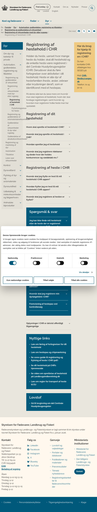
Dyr (47, 21)
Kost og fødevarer (11, 21)
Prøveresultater (59, 466)
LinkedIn (34, 445)
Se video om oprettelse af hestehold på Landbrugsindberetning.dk (49, 375)
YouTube (34, 465)
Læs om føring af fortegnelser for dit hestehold (49, 346)
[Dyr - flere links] (50, 20)
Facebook (35, 449)
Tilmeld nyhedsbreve (58, 472)
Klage (83, 502)
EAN (4, 466)
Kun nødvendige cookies (18, 280)
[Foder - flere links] (38, 20)
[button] (19, 54)
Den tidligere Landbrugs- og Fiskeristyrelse (83, 462)
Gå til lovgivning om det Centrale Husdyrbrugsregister (47, 404)
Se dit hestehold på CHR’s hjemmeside (43, 367)
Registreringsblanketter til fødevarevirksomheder (61, 482)
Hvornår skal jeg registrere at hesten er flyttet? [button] (45, 198)
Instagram (35, 453)
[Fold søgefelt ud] (92, 8)
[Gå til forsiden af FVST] (16, 8)
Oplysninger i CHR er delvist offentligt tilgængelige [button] (44, 324)
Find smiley (40, 7)
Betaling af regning (11, 469)
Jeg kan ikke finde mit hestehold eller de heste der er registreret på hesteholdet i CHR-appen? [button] (45, 223)
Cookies (7, 502)
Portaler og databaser (57, 454)
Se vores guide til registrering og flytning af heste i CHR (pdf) (47, 359)
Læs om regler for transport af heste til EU (48, 383)
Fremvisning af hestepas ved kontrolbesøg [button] (43, 305)
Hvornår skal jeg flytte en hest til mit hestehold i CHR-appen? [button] (44, 178)
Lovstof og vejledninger (58, 447)
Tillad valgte (48, 280)
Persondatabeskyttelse (29, 502)
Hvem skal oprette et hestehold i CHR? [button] (45, 127)
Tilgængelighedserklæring (60, 502)
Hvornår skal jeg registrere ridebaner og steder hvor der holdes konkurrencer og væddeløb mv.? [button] (44, 154)
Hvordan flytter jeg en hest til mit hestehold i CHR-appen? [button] (42, 188)
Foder (33, 21)
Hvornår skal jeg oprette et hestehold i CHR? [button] (45, 135)
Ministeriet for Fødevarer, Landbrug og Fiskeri (85, 452)
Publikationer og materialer (59, 461)
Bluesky (34, 461)
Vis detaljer (84, 272)
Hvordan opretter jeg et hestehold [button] (43, 144)
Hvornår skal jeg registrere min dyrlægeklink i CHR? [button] (44, 295)
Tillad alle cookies (79, 280)
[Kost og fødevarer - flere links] (22, 20)
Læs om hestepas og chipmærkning (48, 352)
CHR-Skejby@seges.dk (84, 78)
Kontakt (79, 471)
